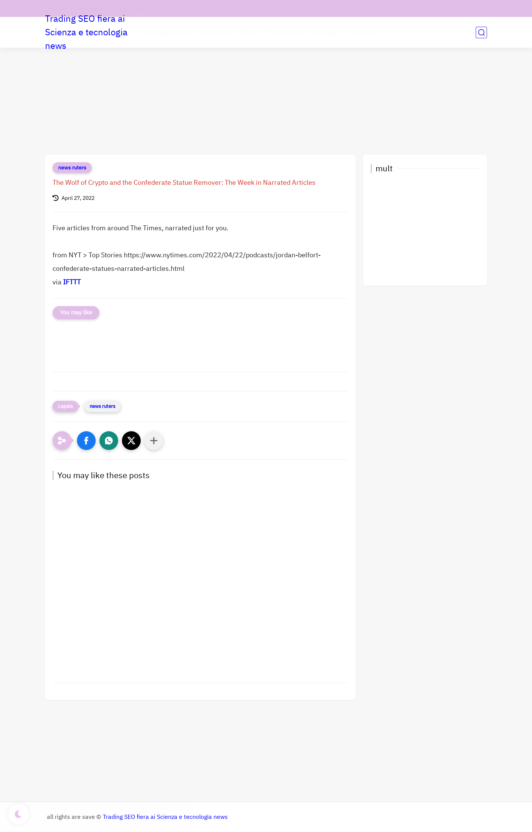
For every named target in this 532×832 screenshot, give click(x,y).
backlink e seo (216, 32)
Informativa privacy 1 (137, 8)
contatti (57, 8)
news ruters (72, 168)
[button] (86, 440)
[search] (481, 32)
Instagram (327, 32)
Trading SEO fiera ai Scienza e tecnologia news (86, 32)
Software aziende (284, 32)
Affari (247, 32)
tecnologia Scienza (166, 32)
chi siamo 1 (89, 8)
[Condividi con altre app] (153, 440)
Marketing (360, 32)
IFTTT (72, 282)
